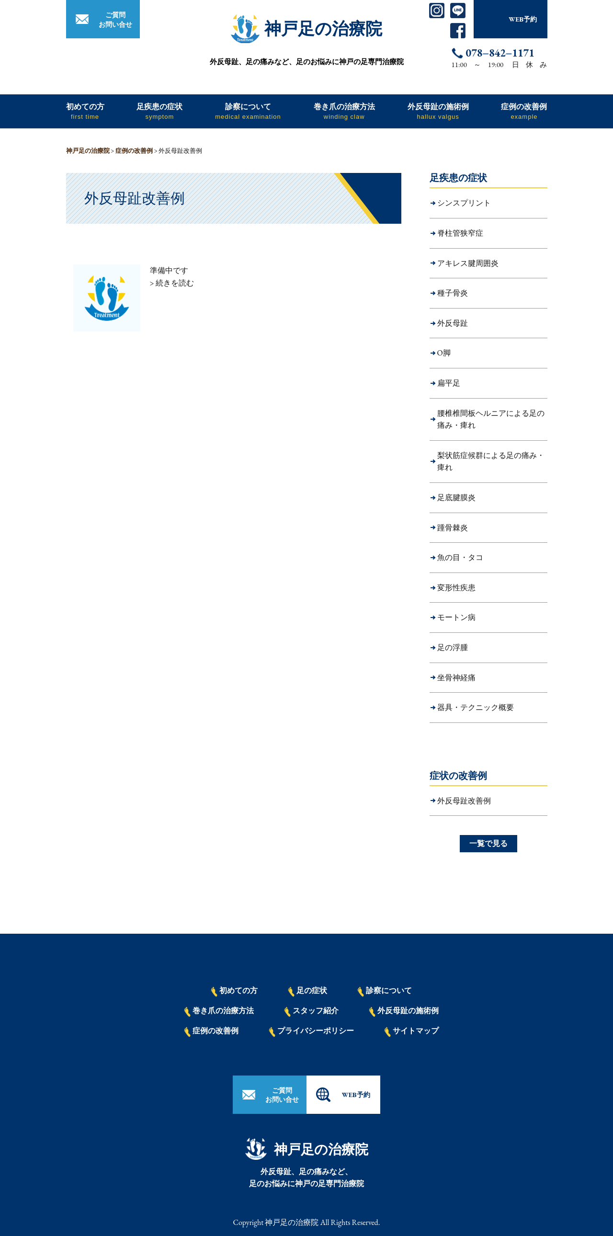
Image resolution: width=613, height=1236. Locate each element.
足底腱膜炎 (456, 497)
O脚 (444, 353)
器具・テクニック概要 (475, 707)
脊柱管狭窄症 (460, 233)
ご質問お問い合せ (115, 20)
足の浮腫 (452, 647)
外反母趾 (452, 323)
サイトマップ (411, 1031)
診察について (248, 111)
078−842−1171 (500, 53)
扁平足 (448, 383)
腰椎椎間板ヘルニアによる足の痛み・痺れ (491, 419)
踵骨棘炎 (452, 528)
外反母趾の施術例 (438, 111)
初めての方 (85, 111)
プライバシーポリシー (311, 1031)
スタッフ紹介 (311, 1011)
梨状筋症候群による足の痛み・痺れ (491, 461)
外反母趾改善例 (464, 801)
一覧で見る (488, 843)
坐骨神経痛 (456, 678)
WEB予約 (523, 19)
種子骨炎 (452, 293)
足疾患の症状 (159, 111)
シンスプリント (464, 203)
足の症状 (307, 991)
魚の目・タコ (460, 557)
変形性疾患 (456, 588)
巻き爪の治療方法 (344, 111)
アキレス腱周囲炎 (468, 263)
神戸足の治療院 (323, 28)
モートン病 (456, 617)
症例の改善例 (524, 111)
